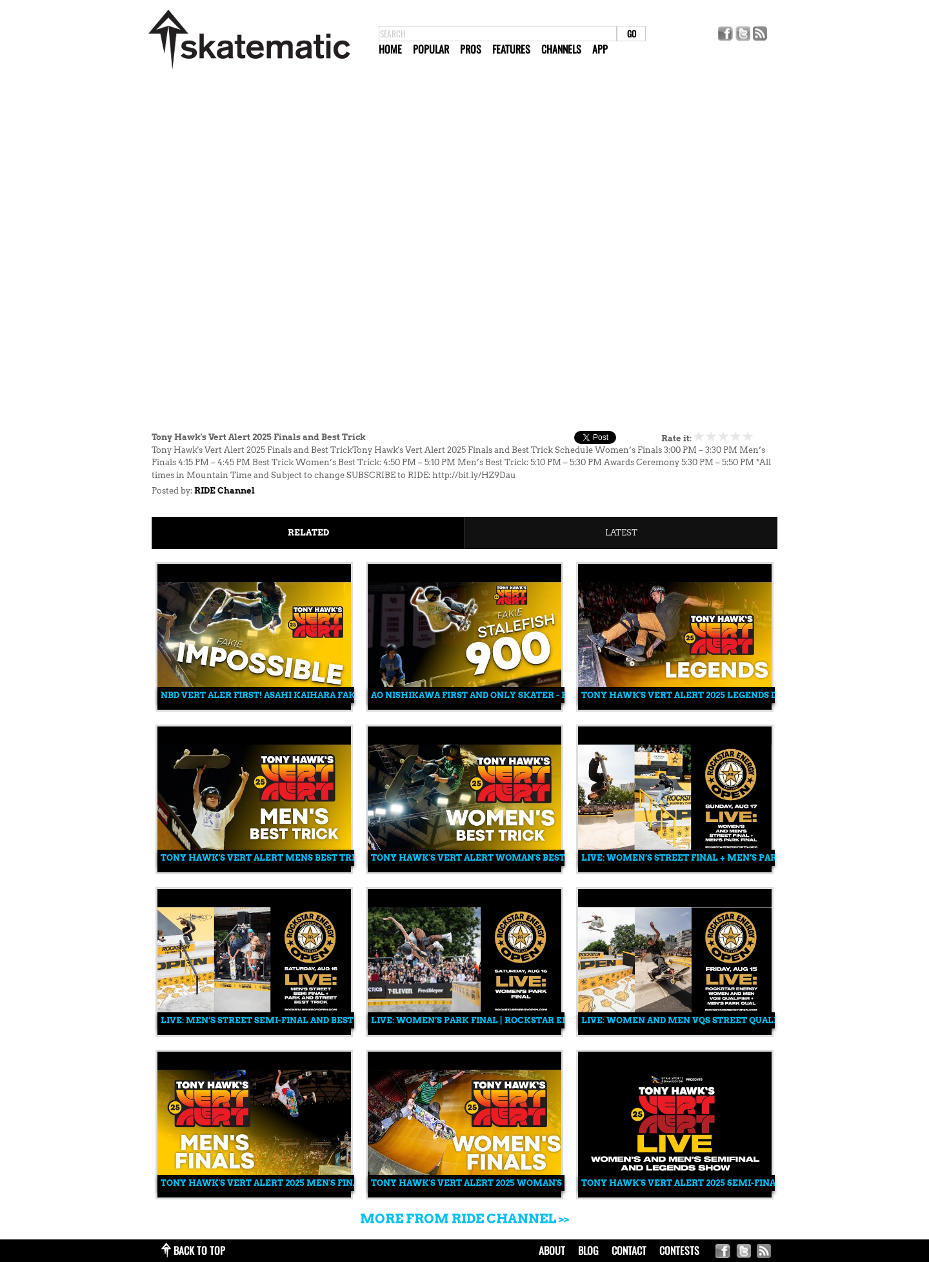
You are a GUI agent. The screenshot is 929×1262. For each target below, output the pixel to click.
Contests (679, 1250)
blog (588, 1250)
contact (629, 1250)
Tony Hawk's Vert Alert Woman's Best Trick (483, 858)
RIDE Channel (224, 491)
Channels (561, 49)
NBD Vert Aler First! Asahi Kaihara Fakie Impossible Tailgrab (315, 695)
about (552, 1250)
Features (511, 49)
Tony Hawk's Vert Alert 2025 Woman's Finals (483, 1183)
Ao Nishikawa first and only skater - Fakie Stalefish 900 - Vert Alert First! (560, 695)
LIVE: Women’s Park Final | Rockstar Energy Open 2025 (507, 1020)
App (600, 49)
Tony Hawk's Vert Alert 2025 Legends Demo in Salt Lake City (733, 695)
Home (390, 49)
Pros (470, 49)
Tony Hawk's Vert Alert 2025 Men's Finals (265, 1183)
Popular (431, 49)
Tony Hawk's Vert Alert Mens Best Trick (264, 858)
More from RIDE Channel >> (464, 1219)
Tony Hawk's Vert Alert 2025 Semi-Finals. (684, 1183)
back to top (199, 1250)
